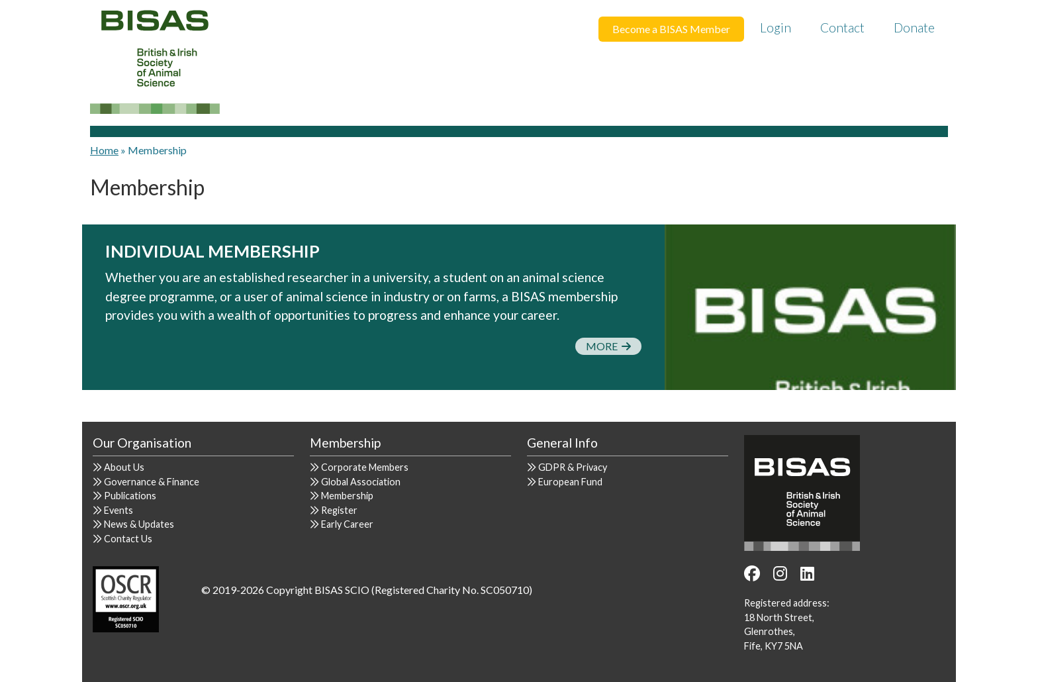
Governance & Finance (151, 481)
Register (339, 510)
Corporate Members (364, 467)
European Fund (570, 481)
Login (775, 27)
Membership (347, 495)
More (608, 346)
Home (104, 150)
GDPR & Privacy (572, 467)
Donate (914, 27)
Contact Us (128, 538)
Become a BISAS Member (671, 29)
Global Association (361, 481)
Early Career (347, 524)
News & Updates (139, 524)
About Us (124, 467)
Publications (130, 495)
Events (118, 510)
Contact (842, 27)
